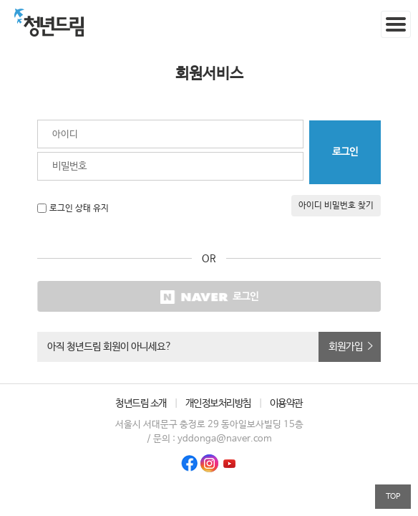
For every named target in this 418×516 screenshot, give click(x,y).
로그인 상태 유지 (79, 209)
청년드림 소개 (141, 403)
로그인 (209, 297)
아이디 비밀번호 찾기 (336, 206)
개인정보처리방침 (218, 403)
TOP (393, 496)
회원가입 (346, 347)
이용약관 (286, 403)
